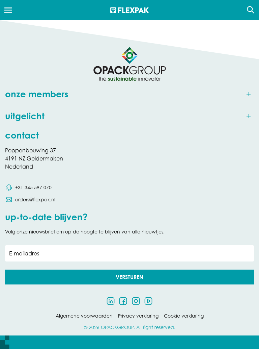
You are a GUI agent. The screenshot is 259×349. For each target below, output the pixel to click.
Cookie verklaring (184, 316)
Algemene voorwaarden (84, 316)
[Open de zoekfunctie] (248, 10)
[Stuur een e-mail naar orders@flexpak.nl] (30, 199)
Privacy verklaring (138, 316)
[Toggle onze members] (129, 94)
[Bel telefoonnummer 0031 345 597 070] (28, 187)
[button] (129, 277)
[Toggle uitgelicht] (129, 116)
